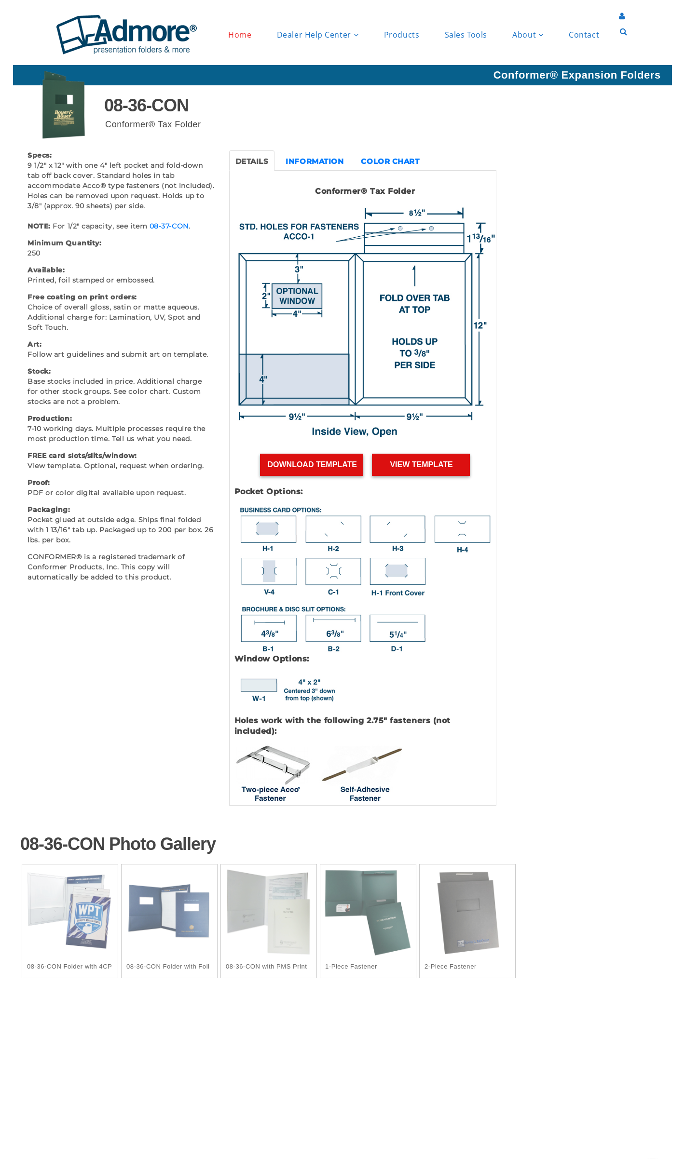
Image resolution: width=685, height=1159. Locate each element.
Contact (584, 34)
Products (401, 34)
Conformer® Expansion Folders (577, 75)
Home (239, 34)
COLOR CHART (390, 161)
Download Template (311, 464)
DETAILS (252, 161)
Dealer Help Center (317, 35)
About (527, 35)
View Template (421, 464)
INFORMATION (314, 161)
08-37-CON (169, 226)
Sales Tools (466, 34)
